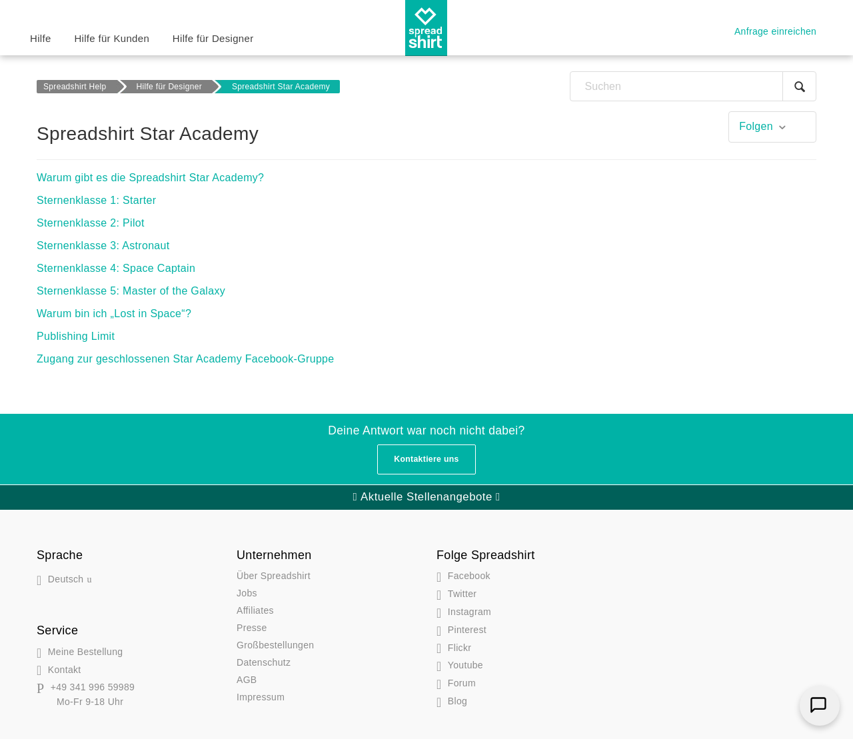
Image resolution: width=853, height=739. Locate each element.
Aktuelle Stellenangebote (426, 496)
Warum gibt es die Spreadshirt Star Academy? (150, 177)
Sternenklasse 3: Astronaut (103, 245)
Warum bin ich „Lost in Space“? (114, 313)
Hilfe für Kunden (111, 38)
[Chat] (820, 706)
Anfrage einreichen (775, 31)
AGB (247, 679)
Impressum (261, 697)
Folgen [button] (756, 126)
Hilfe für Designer (213, 38)
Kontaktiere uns (426, 459)
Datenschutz (264, 662)
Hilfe (40, 38)
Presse (252, 627)
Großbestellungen (275, 645)
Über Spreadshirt (274, 575)
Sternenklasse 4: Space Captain (116, 268)
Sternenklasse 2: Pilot (91, 223)
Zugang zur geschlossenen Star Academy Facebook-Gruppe (186, 359)
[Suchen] (693, 86)
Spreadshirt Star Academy (281, 86)
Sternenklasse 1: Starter (96, 200)
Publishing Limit (76, 336)
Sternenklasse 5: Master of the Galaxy (131, 291)
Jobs (247, 593)
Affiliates (255, 610)
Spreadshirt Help (75, 86)
